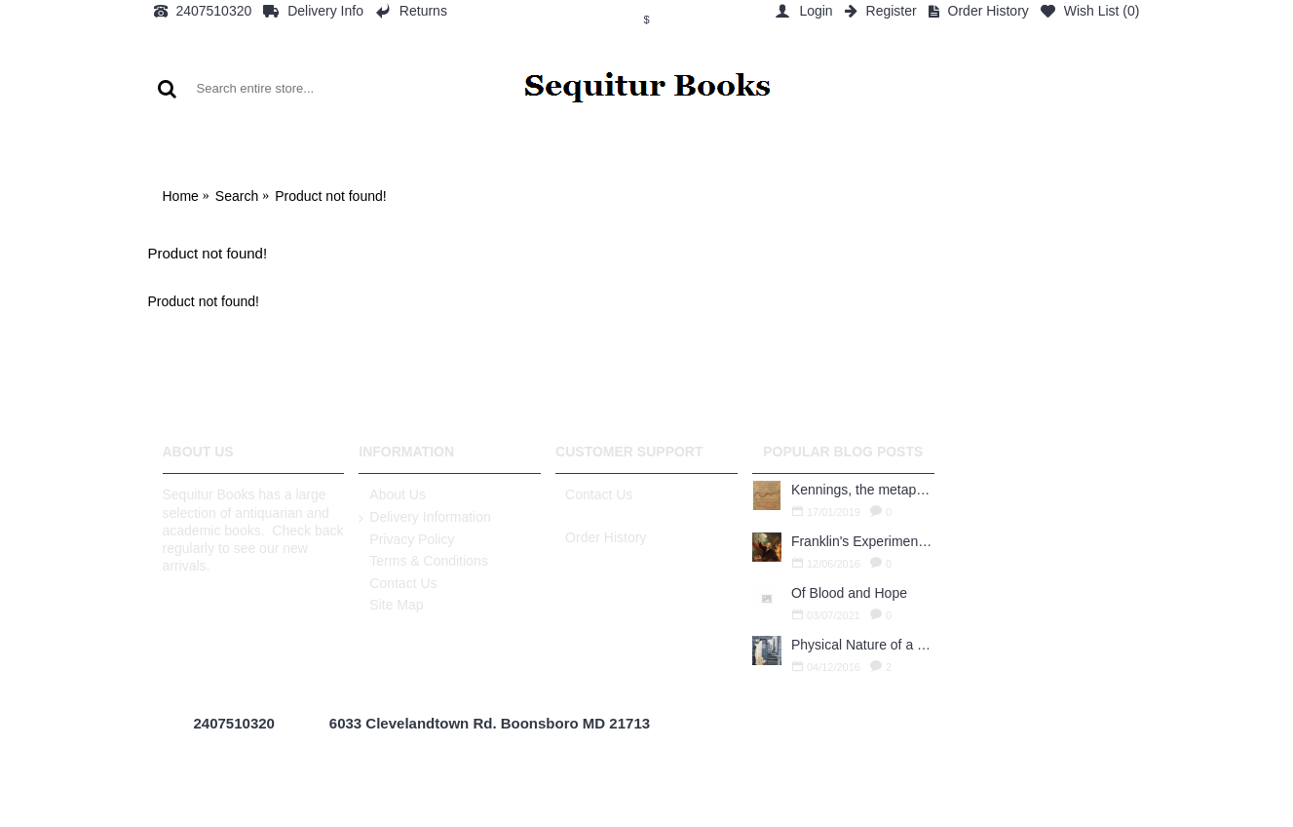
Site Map (391, 605)
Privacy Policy (406, 540)
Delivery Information (425, 518)
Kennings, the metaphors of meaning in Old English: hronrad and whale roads (862, 489)
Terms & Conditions (423, 562)
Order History (600, 537)
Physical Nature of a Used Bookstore (862, 644)
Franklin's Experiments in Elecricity (862, 541)
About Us (392, 495)
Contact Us (398, 584)
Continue (1106, 362)
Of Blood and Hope (849, 593)
